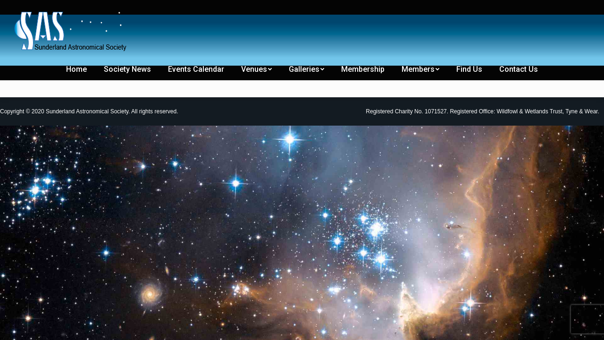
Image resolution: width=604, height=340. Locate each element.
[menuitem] (24, 8)
